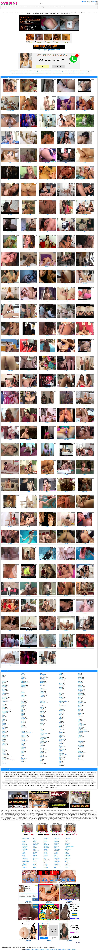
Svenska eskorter (67, 71)
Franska (22, 721)
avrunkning (35, 858)
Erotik (44, 73)
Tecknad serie (81, 724)
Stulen (79, 706)
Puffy (60, 726)
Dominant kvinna (24, 682)
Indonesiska (42, 689)
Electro (22, 692)
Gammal (22, 733)
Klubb (41, 715)
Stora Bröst (80, 695)
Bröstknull (4, 735)
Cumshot (4, 758)
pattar (66, 864)
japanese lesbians (48, 772)
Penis (60, 714)
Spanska (80, 678)
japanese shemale (69, 778)
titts (40, 781)
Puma (60, 727)
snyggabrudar (25, 862)
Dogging (22, 678)
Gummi (22, 752)
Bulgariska (4, 743)
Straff (79, 698)
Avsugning (4, 701)
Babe (3, 704)
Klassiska (42, 711)
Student (79, 705)
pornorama (56, 864)
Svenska (80, 711)
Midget (41, 757)
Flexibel (22, 714)
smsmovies (46, 847)
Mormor (60, 674)
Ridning (60, 735)
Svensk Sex (57, 73)
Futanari (22, 726)
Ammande (4, 686)
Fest (22, 706)
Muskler (60, 679)
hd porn (47, 774)
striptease (52, 774)
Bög (2, 729)
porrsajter (46, 867)
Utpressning (80, 746)
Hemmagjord (42, 677)
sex (38, 776)
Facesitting (23, 699)
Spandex (80, 677)
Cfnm (3, 750)
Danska (22, 673)
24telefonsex (68, 838)
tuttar (66, 841)
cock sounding (26, 776)
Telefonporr (47, 71)
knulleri (24, 847)
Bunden (3, 744)
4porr (34, 841)
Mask (41, 751)
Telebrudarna (19, 71)
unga (34, 849)
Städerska (80, 686)
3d (2, 676)
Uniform (79, 743)
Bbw (3, 715)
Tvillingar (80, 736)
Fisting (22, 711)
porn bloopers (61, 778)
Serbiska (61, 751)
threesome (93, 772)
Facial (22, 701)
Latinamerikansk (43, 737)
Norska (60, 685)
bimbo (23, 853)
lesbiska (45, 853)
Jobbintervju (42, 702)
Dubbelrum (23, 686)
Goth (22, 744)
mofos (6, 774)
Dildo (22, 674)
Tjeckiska (80, 727)
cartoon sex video (90, 776)
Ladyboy (41, 730)
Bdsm (3, 716)
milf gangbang (5, 781)
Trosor (79, 733)
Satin (60, 747)
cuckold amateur (83, 774)
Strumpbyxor (80, 702)
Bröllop (3, 733)
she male (72, 774)
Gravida (22, 745)
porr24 (66, 847)
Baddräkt (4, 705)
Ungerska (80, 742)
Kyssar (41, 725)
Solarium (61, 763)
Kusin (41, 724)
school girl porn (74, 785)
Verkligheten (80, 752)
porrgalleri (56, 841)
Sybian (79, 715)
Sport (79, 681)
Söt (78, 673)
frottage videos (37, 783)
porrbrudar (56, 843)
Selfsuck (61, 750)
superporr (67, 856)
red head (77, 774)
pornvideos (56, 858)
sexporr (45, 849)
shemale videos (26, 783)
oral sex (41, 776)
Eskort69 (18, 73)
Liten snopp (42, 743)
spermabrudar (25, 861)
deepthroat (93, 781)
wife (66, 781)
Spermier (80, 679)
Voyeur (79, 756)
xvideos (47, 787)
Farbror (22, 705)
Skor (60, 758)
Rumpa (60, 740)
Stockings (80, 690)
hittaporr (67, 859)
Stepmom (80, 687)
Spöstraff (80, 682)
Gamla (22, 731)
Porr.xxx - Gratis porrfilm (49, 50)
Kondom (41, 719)
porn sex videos (59, 774)
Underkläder (80, 741)
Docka (22, 677)
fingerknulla (57, 849)
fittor (34, 838)
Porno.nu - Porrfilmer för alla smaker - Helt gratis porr (49, 49)
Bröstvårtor (4, 736)
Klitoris (41, 713)
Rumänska (61, 739)
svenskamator (25, 838)
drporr (45, 861)
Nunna (60, 688)
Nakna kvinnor (23, 73)
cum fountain (13, 783)
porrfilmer (56, 846)
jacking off (39, 785)
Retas (60, 733)
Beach (3, 717)
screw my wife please (51, 785)
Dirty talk (23, 675)
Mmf (41, 761)
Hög (41, 678)
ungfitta (35, 840)
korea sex (62, 781)
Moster (60, 677)
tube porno (20, 783)
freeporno (24, 865)
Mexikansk (42, 756)
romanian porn (33, 776)
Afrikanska (4, 681)
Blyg (3, 728)
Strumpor (80, 703)
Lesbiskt (41, 742)
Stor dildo (80, 691)
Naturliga (61, 684)
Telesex (28, 71)
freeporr (35, 867)
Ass (2, 694)
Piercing (60, 715)
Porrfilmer (62, 73)
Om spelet (61, 697)
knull (23, 850)
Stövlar (79, 697)
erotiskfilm (56, 850)
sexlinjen (67, 844)
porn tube (43, 783)
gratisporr (35, 844)
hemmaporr (67, 855)
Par (59, 711)
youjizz (34, 864)
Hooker (41, 683)
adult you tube (13, 772)
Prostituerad (61, 723)
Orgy (60, 702)
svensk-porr (36, 850)
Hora (41, 685)
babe (23, 855)
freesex (56, 856)
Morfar (60, 673)
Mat (40, 755)
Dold (22, 679)
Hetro (84, 1)
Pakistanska (61, 709)
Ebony (22, 691)
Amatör (3, 685)
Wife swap (80, 759)
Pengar (60, 713)
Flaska (22, 713)
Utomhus (80, 745)
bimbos (66, 852)
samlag (66, 850)
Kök (41, 717)
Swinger (79, 713)
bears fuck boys (66, 774)
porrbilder (46, 855)
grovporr (35, 855)
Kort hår (41, 721)
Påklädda (61, 710)
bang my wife (90, 774)
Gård (22, 739)
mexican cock (55, 778)
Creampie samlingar (6, 755)
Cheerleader (4, 751)
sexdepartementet (69, 846)
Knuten (41, 716)
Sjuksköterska (62, 755)
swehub (67, 840)
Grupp (22, 751)
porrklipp (24, 867)
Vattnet (79, 751)
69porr (34, 859)
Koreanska (42, 720)
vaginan (35, 847)
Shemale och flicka (63, 754)
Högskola (42, 681)
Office (60, 693)
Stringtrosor (80, 699)
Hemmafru (42, 675)
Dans (3, 763)
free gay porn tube (48, 778)
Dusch (22, 687)
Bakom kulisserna (5, 709)
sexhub (66, 861)
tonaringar (67, 843)
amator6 (56, 852)
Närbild (60, 683)
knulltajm (46, 856)
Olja (60, 694)
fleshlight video (85, 785)
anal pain (16, 781)
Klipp (41, 712)
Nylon (60, 689)
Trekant (79, 732)
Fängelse (23, 703)
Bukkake (3, 741)
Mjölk (41, 760)
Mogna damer (81, 73)
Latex (41, 735)
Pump (60, 729)
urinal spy (54, 772)
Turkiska (80, 735)
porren (34, 853)
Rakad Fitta (52, 73)
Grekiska (23, 747)
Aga (2, 682)
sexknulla (46, 850)
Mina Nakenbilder (53, 71)
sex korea (75, 776)
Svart (79, 710)
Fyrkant (22, 727)
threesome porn (20, 772)
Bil (2, 721)
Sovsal (79, 675)
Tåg (79, 719)
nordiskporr (25, 846)
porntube (56, 859)
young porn (70, 776)
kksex (45, 858)
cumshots (22, 778)
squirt (42, 772)
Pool (60, 721)
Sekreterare (61, 749)
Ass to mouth (4, 697)
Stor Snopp (80, 694)
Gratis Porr (47, 73)
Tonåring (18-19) (81, 729)
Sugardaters (70, 73)
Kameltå (41, 705)
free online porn (92, 785)
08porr (45, 862)
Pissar (60, 717)
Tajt (79, 720)
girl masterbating (63, 776)
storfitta (35, 852)
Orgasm (60, 699)
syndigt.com (27, 949)
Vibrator (79, 753)
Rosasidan (77, 71)
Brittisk (3, 732)
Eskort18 (84, 71)
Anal (3, 687)
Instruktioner (42, 693)
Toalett (79, 728)
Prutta (60, 725)
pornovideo (57, 862)
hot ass (91, 778)
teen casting (20, 776)
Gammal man (24, 736)
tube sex (75, 778)
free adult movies (6, 772)
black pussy (27, 781)
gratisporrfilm (47, 859)
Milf (40, 759)
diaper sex (81, 781)
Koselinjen (36, 71)
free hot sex (30, 774)
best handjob (67, 772)
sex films (36, 774)
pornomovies (57, 865)
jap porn (44, 785)
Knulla (66, 73)
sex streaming (75, 781)
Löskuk (41, 745)
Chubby (3, 753)
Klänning (42, 709)
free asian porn (80, 772)
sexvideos (24, 840)
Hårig (22, 761)
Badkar (3, 707)
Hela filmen (42, 674)
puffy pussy (82, 783)
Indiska (41, 688)
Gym (22, 753)
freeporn (35, 865)
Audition (3, 698)
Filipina (22, 710)
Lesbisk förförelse (43, 741)
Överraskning (62, 705)
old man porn (87, 783)
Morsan (60, 675)
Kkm (41, 708)
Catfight (3, 749)
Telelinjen (14, 71)
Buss (3, 745)
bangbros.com (24, 774)
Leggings (42, 738)
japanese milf (33, 785)
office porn (56, 776)
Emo (22, 693)
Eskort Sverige (60, 71)
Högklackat (42, 679)
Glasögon (23, 740)
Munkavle (61, 678)
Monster (41, 763)
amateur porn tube (36, 772)
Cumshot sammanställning (7, 759)
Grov (22, 749)
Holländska (42, 682)
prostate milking (61, 772)
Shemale (94, 1)
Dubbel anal (23, 685)
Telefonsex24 (41, 71)
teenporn (50, 781)
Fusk (22, 725)
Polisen (60, 718)
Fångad (22, 702)
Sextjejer (73, 71)
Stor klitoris (80, 693)
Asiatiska (4, 693)
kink (55, 867)
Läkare (41, 731)
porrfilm (45, 841)
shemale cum (26, 785)
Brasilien (3, 731)
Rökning (60, 736)
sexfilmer (46, 852)
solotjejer (46, 838)
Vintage (79, 755)
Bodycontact (89, 71)
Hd (40, 673)
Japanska (42, 699)
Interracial (42, 695)
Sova (79, 674)
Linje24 (10, 71)
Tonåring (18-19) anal (82, 731)
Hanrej (22, 759)
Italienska (42, 696)
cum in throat (87, 781)
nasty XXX (45, 781)
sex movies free (13, 776)
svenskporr (25, 858)
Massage (42, 753)
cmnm (68, 783)
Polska (60, 719)
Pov (60, 722)
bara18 (66, 867)
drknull (23, 841)
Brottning (4, 737)
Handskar (23, 758)
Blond (3, 725)
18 (2, 675)
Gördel (22, 743)
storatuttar (67, 865)
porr (55, 855)
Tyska (79, 737)
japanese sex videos (34, 781)
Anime (3, 689)
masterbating (87, 772)
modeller (56, 840)
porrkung (35, 861)
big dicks (86, 778)
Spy (79, 683)
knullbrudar (25, 849)
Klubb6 (81, 71)
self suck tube (55, 781)
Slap (60, 761)
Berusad (3, 719)
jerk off (34, 778)
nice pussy (57, 783)
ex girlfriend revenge (82, 776)
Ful (21, 723)
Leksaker (42, 739)
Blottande (4, 727)
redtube (69, 781)
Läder (41, 729)
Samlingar (61, 746)
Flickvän (22, 715)
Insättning (42, 692)
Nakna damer (75, 73)
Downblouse (23, 683)
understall (52, 787)
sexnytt (45, 840)
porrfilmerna (68, 862)
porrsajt (56, 853)
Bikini (3, 720)
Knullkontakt (39, 73)
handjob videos (42, 774)
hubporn (67, 853)
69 (2, 677)
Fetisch (22, 707)
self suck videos (28, 778)
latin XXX (93, 783)
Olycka (60, 695)
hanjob (32, 783)
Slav (60, 762)
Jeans (41, 701)
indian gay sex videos (49, 776)
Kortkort (41, 723)
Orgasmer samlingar (63, 701)
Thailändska (80, 725)
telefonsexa (67, 849)
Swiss (79, 714)
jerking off (11, 781)
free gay (42, 787)
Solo (60, 765)
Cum (3, 757)
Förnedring (23, 718)
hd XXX (79, 785)
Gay (89, 1)
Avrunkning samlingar (6, 699)
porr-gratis (46, 846)
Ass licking (4, 695)
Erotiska (22, 695)
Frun (22, 722)
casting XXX (6, 776)
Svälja (79, 707)
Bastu (3, 713)
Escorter (35, 73)
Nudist (60, 687)
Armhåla (3, 691)
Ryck (60, 741)
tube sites (10, 774)
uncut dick (15, 785)
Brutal (3, 740)
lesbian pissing (59, 785)
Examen (22, 696)
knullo (23, 856)
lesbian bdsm (63, 783)
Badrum (3, 708)
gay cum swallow (40, 778)
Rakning (60, 732)
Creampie (4, 754)
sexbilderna (36, 843)
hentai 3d (9, 785)
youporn (35, 862)
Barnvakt (3, 712)
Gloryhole (23, 741)
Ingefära (41, 691)
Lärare (41, 734)
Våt (78, 749)
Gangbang (23, 737)
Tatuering (80, 721)
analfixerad (67, 858)
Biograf (3, 723)
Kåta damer (87, 73)
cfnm (56, 787)
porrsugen (56, 838)
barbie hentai (74, 772)
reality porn (4, 785)
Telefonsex (24, 71)
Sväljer (79, 709)
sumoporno (25, 859)
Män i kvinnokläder (44, 749)
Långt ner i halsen (43, 733)
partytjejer (24, 844)
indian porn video (28, 772)
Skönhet (60, 757)
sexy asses (21, 785)
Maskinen (42, 752)
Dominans (23, 681)
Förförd (22, 717)
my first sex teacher (50, 783)
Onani (60, 698)
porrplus (45, 864)
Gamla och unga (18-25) (26, 732)
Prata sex (32, 71)
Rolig (60, 737)
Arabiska (3, 690)
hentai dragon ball (15, 778)
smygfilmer (46, 844)
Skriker (60, 759)
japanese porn (7, 778)
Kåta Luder (13, 73)
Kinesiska (42, 707)
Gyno (22, 755)
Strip (79, 701)
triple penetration (66, 785)
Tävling (79, 723)
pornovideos (57, 861)
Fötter (22, 719)
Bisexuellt (4, 724)
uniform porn (81, 778)
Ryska (60, 743)
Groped (22, 748)
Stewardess (80, 689)
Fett (22, 709)
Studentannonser (29, 73)
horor (45, 843)
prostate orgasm (17, 774)
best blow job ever (74, 783)
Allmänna (4, 683)
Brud (3, 739)
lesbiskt (56, 844)
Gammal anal (23, 735)
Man (41, 748)
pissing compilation (6, 783)
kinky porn (21, 781)
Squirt (79, 685)
